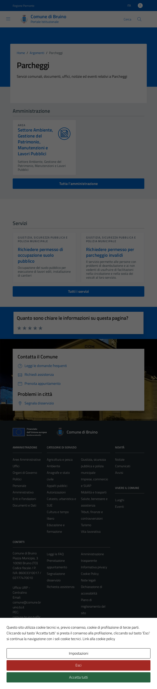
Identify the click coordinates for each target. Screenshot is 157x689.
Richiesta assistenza (60, 586)
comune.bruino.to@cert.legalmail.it (27, 619)
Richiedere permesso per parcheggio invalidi (110, 252)
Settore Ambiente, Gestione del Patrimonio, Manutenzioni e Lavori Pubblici (35, 141)
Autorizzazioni (56, 492)
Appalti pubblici (57, 485)
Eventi (119, 506)
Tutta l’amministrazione (78, 183)
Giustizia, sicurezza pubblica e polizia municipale (43, 239)
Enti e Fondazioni (24, 498)
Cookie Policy (90, 573)
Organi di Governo (25, 472)
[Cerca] (139, 19)
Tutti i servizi (78, 291)
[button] (8, 681)
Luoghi (119, 500)
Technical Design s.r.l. (40, 677)
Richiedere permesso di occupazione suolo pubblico (40, 255)
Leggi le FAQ (55, 554)
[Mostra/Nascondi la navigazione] (8, 18)
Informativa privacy (94, 567)
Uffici (16, 466)
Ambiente (53, 466)
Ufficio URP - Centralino (21, 590)
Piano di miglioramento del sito (93, 606)
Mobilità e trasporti (94, 492)
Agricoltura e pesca (60, 459)
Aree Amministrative (27, 459)
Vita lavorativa (91, 531)
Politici (17, 479)
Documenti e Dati (24, 505)
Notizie (119, 459)
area (21, 125)
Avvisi (119, 472)
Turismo (86, 524)
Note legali (88, 580)
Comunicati (122, 466)
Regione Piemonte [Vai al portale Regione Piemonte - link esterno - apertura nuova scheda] (23, 5)
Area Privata (21, 651)
